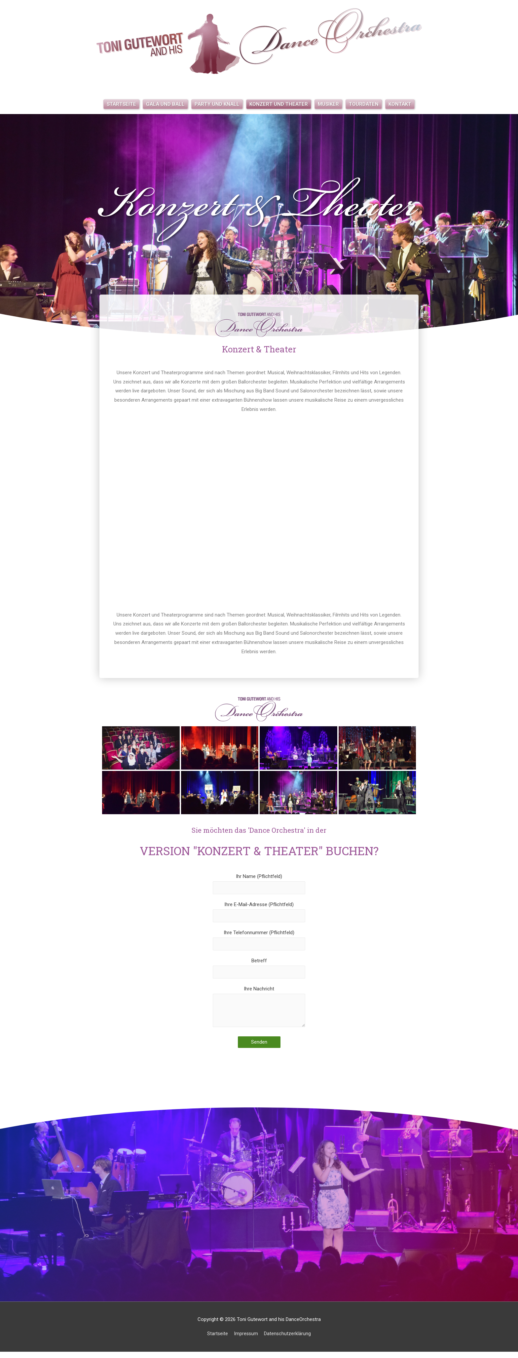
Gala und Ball (165, 104)
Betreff (259, 972)
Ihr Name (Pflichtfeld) (259, 884)
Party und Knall (217, 104)
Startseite (121, 104)
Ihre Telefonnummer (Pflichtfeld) (259, 943)
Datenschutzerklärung (288, 1340)
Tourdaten (364, 104)
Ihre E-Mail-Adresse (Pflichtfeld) (259, 913)
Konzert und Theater (278, 104)
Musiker (328, 104)
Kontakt (399, 104)
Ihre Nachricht (259, 1013)
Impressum (246, 1340)
